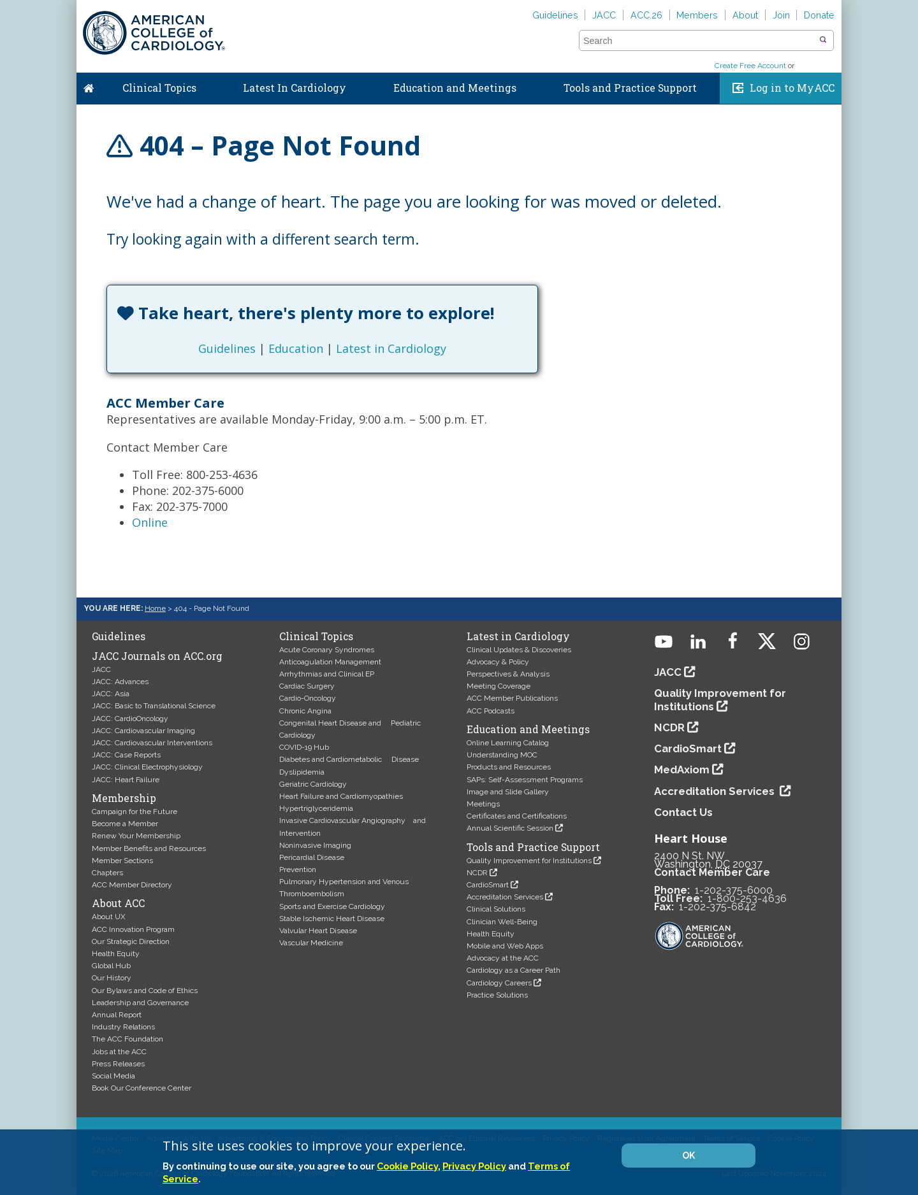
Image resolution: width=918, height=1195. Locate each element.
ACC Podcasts (490, 710)
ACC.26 (646, 15)
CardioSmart (488, 884)
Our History (111, 977)
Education (295, 348)
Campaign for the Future (134, 811)
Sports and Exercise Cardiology (332, 906)
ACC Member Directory (132, 884)
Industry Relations (123, 1026)
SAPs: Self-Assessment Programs (525, 779)
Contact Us (683, 812)
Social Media (113, 1075)
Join (781, 15)
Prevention (297, 869)
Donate (819, 15)
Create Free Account (750, 65)
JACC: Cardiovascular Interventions (152, 742)
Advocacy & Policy (498, 661)
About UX (109, 916)
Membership (124, 798)
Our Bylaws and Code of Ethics (145, 990)
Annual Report (117, 1014)
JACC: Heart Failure (125, 779)
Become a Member (125, 823)
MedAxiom (682, 769)
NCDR (477, 872)
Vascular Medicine (311, 942)
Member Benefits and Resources (149, 848)
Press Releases (118, 1063)
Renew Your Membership (136, 835)
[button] (823, 40)
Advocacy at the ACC (503, 958)
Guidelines (555, 15)
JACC (604, 15)
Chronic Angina (305, 710)
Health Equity (116, 953)
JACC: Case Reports (126, 754)
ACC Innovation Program (133, 929)
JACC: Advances (120, 681)
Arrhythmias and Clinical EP (326, 673)
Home (89, 85)
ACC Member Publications (512, 698)
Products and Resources (509, 766)
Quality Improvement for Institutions (529, 860)
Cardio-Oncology (307, 698)
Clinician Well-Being (502, 921)
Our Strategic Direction (131, 941)
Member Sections (122, 860)
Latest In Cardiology (294, 88)
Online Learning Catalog (508, 742)
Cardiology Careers (499, 982)
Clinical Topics (159, 88)
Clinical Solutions (496, 909)
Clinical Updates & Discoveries (519, 649)
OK (688, 1155)
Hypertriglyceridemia (316, 808)
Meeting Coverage (498, 686)
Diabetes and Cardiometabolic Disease (349, 759)
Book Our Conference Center (141, 1088)
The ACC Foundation (127, 1038)
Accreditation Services (505, 896)
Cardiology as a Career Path (513, 970)
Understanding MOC (502, 754)
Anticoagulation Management (330, 661)
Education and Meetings (454, 88)
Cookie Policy (407, 1166)
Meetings (483, 803)
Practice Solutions (497, 995)
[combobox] (698, 40)
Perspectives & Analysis (508, 673)
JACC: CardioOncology (130, 718)
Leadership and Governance (140, 1002)
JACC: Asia (110, 693)
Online (150, 522)
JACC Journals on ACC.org (157, 656)
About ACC (118, 903)
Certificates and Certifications (517, 816)
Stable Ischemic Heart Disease (331, 918)
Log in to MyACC (792, 88)
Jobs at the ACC (119, 1051)
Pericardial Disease (311, 857)
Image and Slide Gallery (508, 791)
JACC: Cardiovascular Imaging (143, 730)
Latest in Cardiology (391, 348)
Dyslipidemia (301, 772)
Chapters (107, 872)
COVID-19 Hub (304, 747)
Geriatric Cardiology (313, 784)
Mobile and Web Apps (505, 945)
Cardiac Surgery (307, 686)
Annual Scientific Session (510, 828)
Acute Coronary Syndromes (326, 649)
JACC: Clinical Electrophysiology (147, 766)
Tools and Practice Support (630, 88)
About (745, 15)
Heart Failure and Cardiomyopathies (341, 796)
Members (697, 15)
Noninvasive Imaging (315, 845)
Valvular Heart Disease (318, 930)
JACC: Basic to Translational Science (153, 705)
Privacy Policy (474, 1166)
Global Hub (111, 965)
